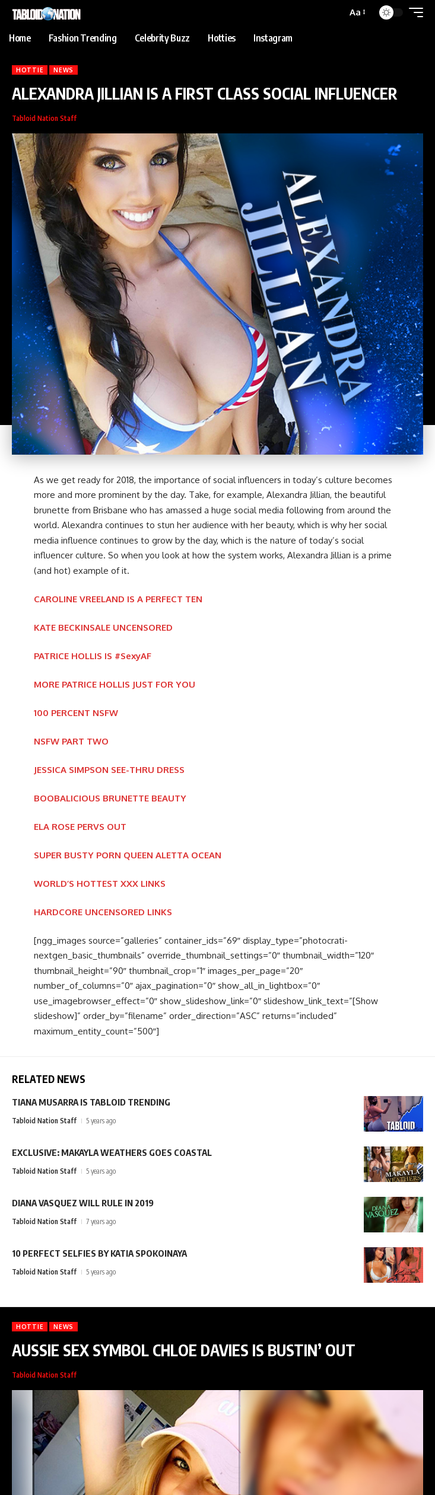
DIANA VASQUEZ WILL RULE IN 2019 (83, 1202)
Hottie (29, 70)
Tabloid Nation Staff (44, 118)
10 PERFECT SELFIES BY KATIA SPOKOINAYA (99, 1253)
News (63, 70)
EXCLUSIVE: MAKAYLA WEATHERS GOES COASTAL (112, 1152)
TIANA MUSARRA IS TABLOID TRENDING (91, 1102)
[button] (357, 12)
